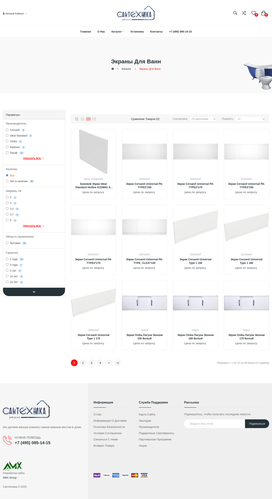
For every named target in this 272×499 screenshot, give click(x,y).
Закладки (145, 420)
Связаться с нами (106, 439)
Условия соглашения (108, 433)
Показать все (34, 158)
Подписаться (257, 423)
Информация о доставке (110, 420)
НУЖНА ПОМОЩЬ (28, 437)
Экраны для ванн (150, 68)
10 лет (14, 276)
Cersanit (15, 130)
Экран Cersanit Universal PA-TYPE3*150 (246, 185)
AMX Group (10, 477)
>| (118, 362)
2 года (15, 259)
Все (10, 175)
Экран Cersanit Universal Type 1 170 (94, 336)
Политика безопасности (109, 426)
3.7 (12, 214)
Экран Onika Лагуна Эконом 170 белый (246, 336)
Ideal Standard (19, 135)
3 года (14, 265)
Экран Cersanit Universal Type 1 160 (247, 261)
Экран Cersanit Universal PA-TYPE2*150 (144, 185)
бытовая (16, 243)
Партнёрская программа (155, 439)
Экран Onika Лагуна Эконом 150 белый (144, 336)
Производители (149, 426)
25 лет (14, 282)
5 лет (14, 270)
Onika (14, 141)
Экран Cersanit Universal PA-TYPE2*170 (195, 185)
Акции (143, 445)
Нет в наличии (20, 181)
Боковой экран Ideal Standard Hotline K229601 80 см (93, 185)
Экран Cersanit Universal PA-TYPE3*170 (93, 261)
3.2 (12, 209)
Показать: (228, 118)
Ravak (15, 153)
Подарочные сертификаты (156, 433)
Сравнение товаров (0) (145, 118)
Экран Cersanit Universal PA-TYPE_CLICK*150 (144, 261)
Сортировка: (180, 118)
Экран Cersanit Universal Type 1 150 (196, 261)
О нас (98, 414)
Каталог (126, 68)
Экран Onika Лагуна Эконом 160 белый (195, 336)
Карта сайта (147, 414)
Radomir (15, 147)
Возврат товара (104, 445)
